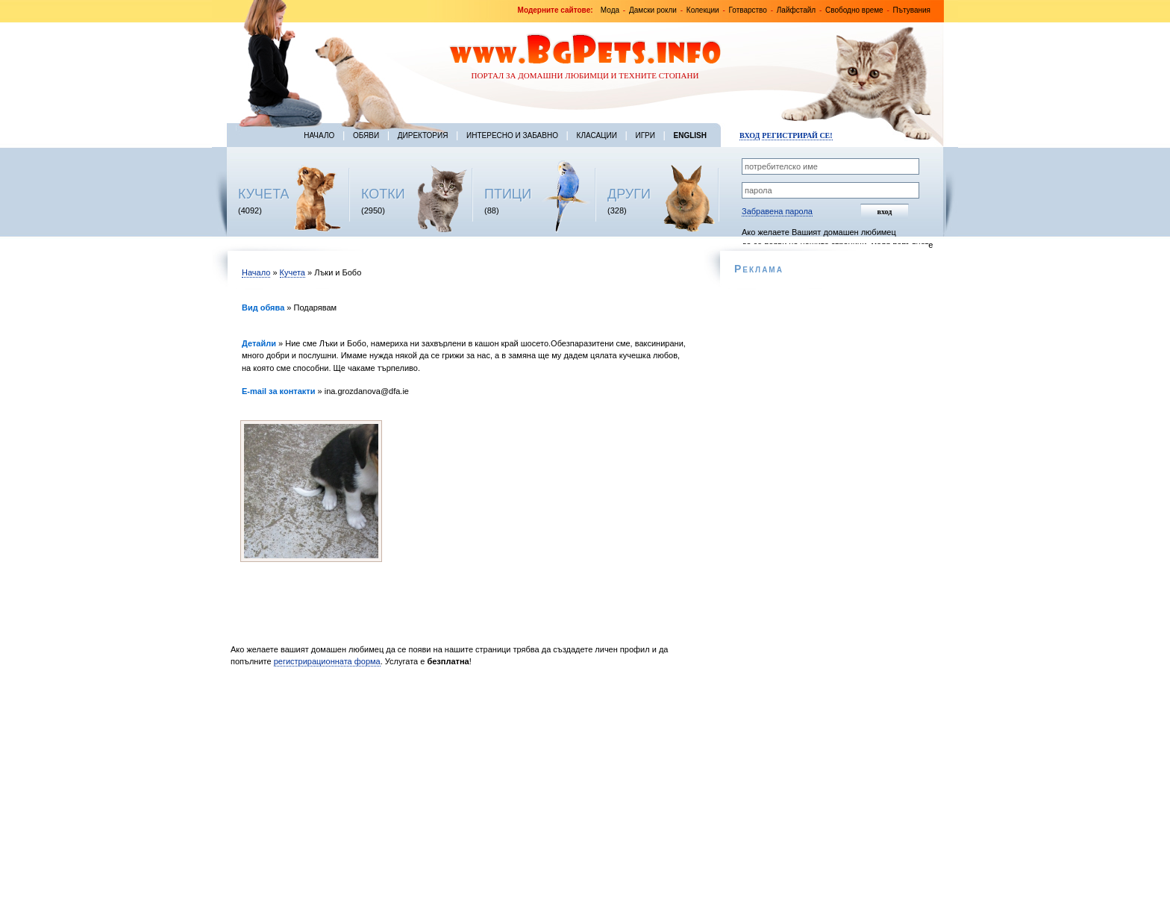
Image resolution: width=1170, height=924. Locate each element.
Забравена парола (777, 211)
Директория (423, 135)
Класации (597, 135)
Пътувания (911, 10)
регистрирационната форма (327, 661)
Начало (319, 135)
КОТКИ (383, 194)
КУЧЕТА (264, 194)
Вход (749, 135)
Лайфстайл (796, 10)
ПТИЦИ (507, 194)
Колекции (702, 10)
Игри (644, 135)
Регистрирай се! (797, 135)
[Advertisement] (464, 799)
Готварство (748, 10)
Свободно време (854, 10)
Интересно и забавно (512, 135)
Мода (610, 10)
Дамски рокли (653, 10)
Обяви (366, 135)
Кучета (292, 272)
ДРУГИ (629, 194)
